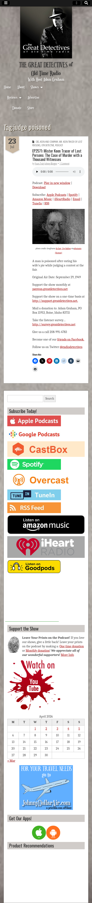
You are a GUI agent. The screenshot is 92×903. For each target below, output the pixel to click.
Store (30, 107)
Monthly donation (38, 651)
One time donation (71, 646)
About (21, 87)
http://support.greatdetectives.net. (55, 301)
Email (76, 199)
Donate (16, 107)
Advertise (33, 97)
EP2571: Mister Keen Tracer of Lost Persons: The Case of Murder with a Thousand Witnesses (57, 155)
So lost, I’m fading (63, 248)
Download (39, 187)
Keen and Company (49, 141)
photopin (77, 248)
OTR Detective (47, 145)
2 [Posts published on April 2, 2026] (46, 729)
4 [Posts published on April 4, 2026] (68, 729)
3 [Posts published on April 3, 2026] (57, 729)
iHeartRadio (62, 199)
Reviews (12, 97)
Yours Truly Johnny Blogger (46, 163)
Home (7, 87)
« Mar (11, 761)
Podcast (59, 145)
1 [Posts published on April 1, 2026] (35, 729)
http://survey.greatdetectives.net (53, 324)
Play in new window (57, 183)
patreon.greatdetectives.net (50, 289)
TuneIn (37, 203)
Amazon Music (42, 199)
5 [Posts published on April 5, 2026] (79, 729)
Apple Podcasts (56, 195)
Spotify (73, 195)
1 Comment (64, 163)
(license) (58, 253)
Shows (35, 87)
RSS (46, 203)
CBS (37, 141)
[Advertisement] (32, 599)
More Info (67, 655)
